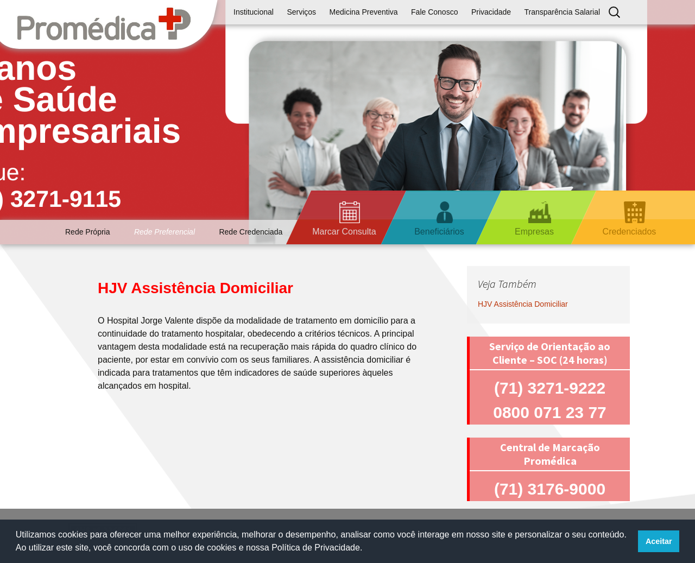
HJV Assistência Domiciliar (523, 304)
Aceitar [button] (659, 541)
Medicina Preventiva (364, 12)
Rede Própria (87, 231)
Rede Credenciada (250, 231)
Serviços (301, 12)
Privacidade (491, 12)
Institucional (253, 12)
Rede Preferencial (164, 231)
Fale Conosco (434, 12)
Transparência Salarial (563, 12)
